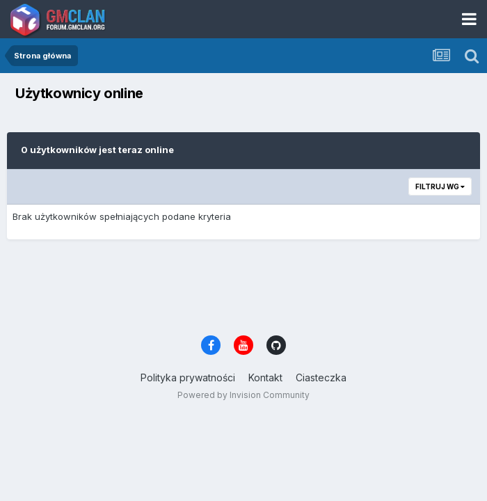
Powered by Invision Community (243, 395)
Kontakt (265, 377)
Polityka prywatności (188, 377)
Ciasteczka (321, 377)
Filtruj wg (440, 186)
